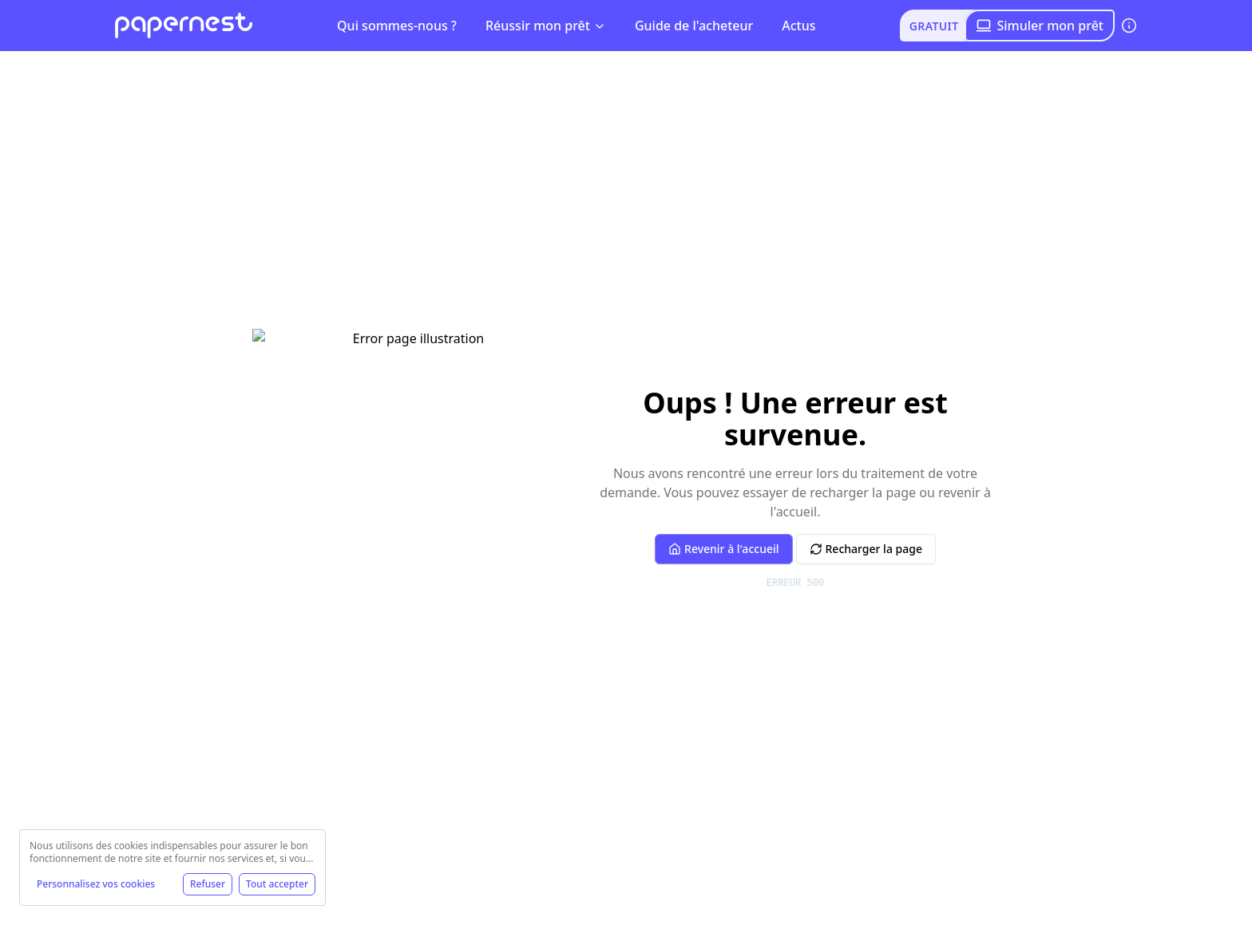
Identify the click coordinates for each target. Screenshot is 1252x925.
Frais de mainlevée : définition (314, 65)
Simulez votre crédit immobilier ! (235, 327)
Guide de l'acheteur (694, 25)
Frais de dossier (436, 379)
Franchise (1094, 379)
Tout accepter (277, 884)
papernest (141, 65)
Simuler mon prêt (1039, 25)
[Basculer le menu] (202, 65)
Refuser (207, 884)
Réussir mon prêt (545, 25)
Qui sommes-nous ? (397, 25)
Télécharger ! (445, 529)
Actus (798, 25)
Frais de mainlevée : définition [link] (497, 65)
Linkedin (427, 688)
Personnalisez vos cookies (96, 884)
